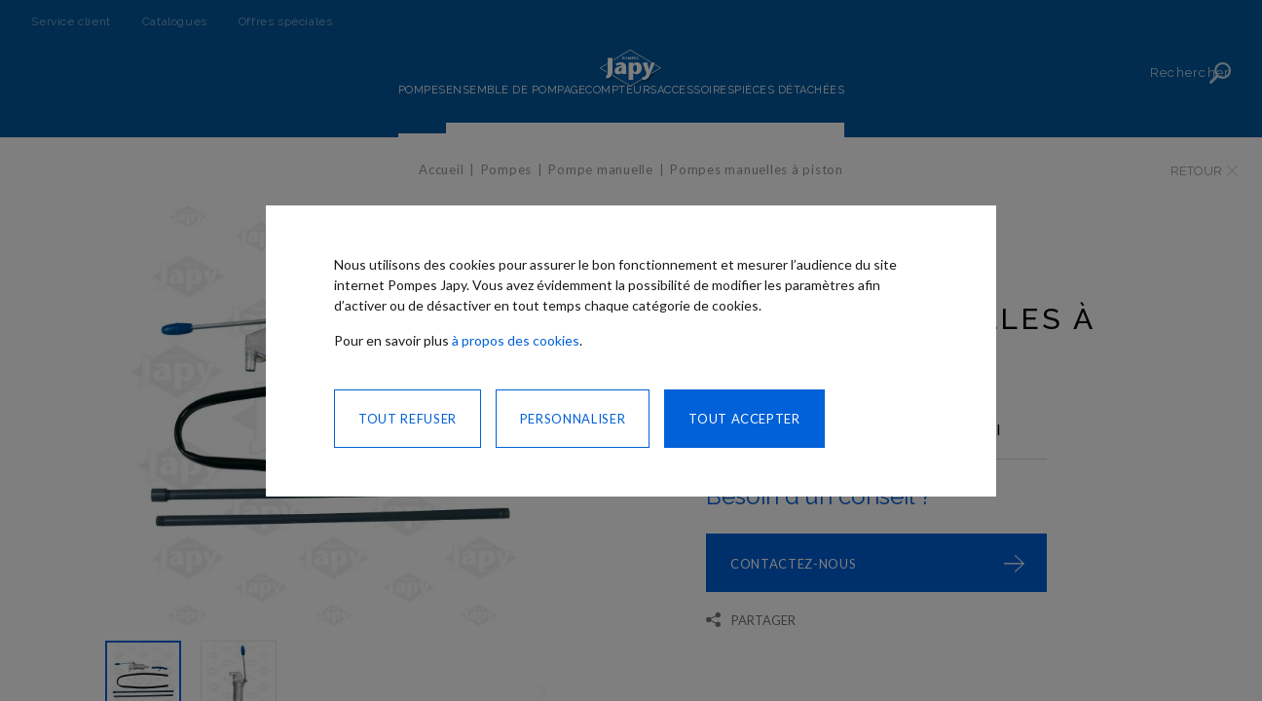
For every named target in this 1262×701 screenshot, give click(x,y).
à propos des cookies (515, 340)
